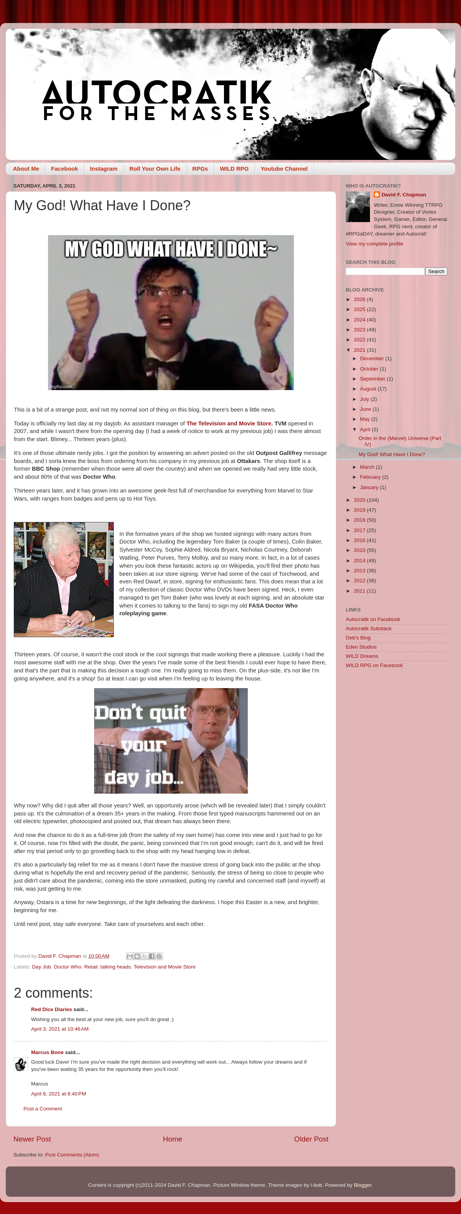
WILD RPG (234, 168)
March (368, 467)
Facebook (64, 168)
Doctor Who (67, 967)
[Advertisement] (397, 729)
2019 (360, 510)
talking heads (115, 967)
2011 (360, 591)
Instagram (104, 168)
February (371, 477)
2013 (360, 570)
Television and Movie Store (165, 967)
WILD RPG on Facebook (374, 665)
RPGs (200, 168)
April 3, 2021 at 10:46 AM (60, 1029)
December (372, 358)
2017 (360, 530)
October (370, 369)
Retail (91, 967)
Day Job (41, 967)
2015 (360, 550)
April (366, 429)
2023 (360, 330)
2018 (360, 520)
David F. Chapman (403, 195)
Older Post (311, 1139)
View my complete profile (374, 244)
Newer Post (32, 1139)
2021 (360, 350)
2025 (360, 309)
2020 (360, 500)
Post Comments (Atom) (72, 1155)
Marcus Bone (48, 1052)
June (366, 409)
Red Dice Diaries (51, 1009)
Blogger (362, 1185)
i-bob (316, 1185)
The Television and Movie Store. (229, 423)
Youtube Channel (283, 168)
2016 (360, 540)
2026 (360, 299)
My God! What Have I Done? (392, 454)
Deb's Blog (358, 638)
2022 (360, 340)
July (365, 399)
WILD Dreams (362, 656)
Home (172, 1139)
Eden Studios (361, 647)
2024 (360, 320)
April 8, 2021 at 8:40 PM (58, 1094)
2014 (360, 560)
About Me (26, 168)
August (369, 389)
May (365, 419)
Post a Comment (42, 1109)
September (373, 379)
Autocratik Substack (368, 628)
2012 (360, 580)
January (370, 487)
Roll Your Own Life (155, 168)
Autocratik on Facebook (373, 619)
